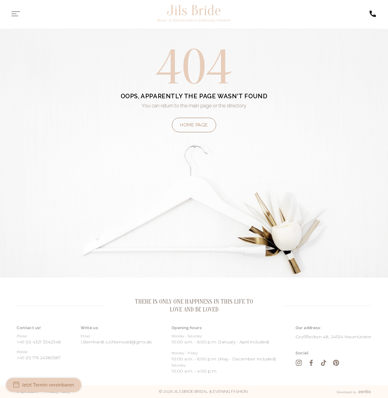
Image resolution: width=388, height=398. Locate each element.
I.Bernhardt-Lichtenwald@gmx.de (116, 342)
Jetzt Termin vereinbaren (43, 385)
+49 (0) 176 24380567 (39, 358)
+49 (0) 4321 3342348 (39, 342)
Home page (194, 125)
